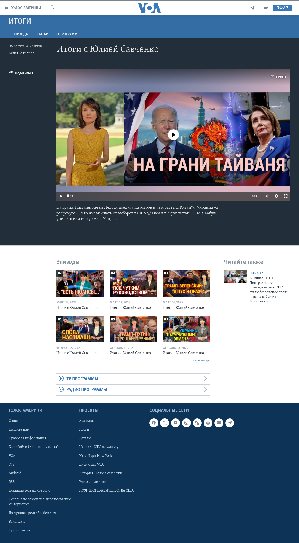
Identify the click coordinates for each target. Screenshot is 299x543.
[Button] (21, 74)
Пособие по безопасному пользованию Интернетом (40, 502)
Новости (257, 273)
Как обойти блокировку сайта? (34, 447)
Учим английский (94, 482)
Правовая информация (27, 438)
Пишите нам (19, 429)
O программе (67, 34)
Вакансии (17, 522)
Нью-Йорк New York (95, 456)
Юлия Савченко (22, 53)
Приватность (19, 530)
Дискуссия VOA (91, 464)
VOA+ (13, 456)
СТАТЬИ (42, 34)
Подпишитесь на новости (29, 490)
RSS (12, 482)
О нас (13, 421)
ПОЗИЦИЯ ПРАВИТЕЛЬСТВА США (106, 490)
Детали (85, 438)
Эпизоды (21, 34)
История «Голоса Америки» (101, 473)
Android (15, 473)
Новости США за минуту (99, 447)
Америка (86, 421)
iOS (11, 464)
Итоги (84, 429)
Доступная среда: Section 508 (32, 513)
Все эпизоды (201, 360)
